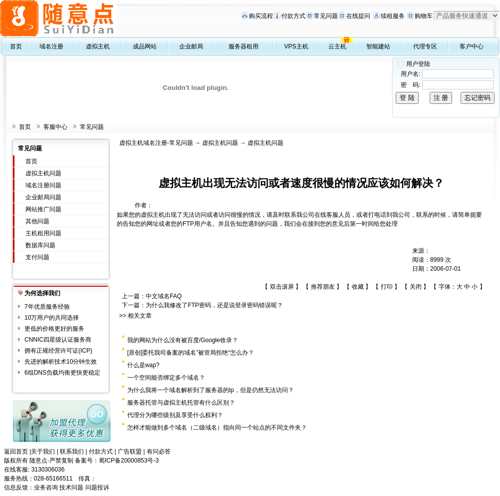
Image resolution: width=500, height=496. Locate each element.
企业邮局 (191, 46)
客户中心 (472, 46)
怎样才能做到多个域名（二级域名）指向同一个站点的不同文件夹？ (217, 427)
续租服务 (393, 15)
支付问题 (37, 257)
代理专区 (425, 46)
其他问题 (37, 221)
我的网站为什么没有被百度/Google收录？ (182, 340)
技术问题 (71, 487)
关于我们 (43, 451)
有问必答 (159, 451)
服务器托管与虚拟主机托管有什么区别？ (181, 402)
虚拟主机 (98, 46)
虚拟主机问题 (43, 173)
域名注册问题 (43, 185)
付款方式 (293, 15)
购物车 (424, 15)
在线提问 (358, 15)
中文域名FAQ (164, 296)
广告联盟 (130, 451)
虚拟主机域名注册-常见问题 (156, 142)
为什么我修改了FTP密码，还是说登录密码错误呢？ (214, 305)
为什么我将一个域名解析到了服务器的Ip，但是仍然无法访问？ (210, 390)
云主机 (337, 46)
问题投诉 (97, 487)
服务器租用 (243, 46)
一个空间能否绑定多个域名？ (166, 377)
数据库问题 (40, 245)
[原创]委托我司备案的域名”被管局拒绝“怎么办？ (190, 352)
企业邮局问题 (43, 197)
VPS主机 (296, 46)
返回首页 (16, 451)
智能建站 (378, 46)
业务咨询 (46, 487)
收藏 (358, 286)
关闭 (416, 286)
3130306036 (48, 469)
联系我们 (72, 451)
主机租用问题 (43, 233)
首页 (16, 46)
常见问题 (326, 15)
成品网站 (145, 46)
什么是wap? (143, 365)
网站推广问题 (43, 209)
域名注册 (51, 46)
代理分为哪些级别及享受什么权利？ (175, 415)
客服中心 (55, 126)
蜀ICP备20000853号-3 (129, 460)
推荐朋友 (323, 286)
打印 (387, 286)
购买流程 (261, 15)
